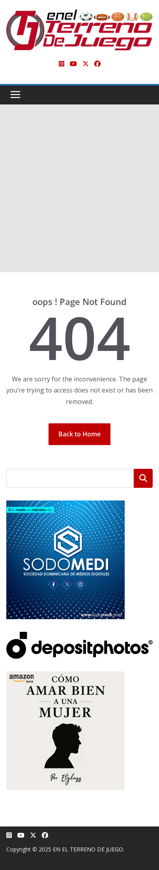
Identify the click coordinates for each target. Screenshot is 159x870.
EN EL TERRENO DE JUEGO (88, 849)
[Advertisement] (79, 188)
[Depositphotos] (79, 637)
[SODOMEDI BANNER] (65, 505)
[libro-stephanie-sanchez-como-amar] (65, 676)
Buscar (143, 478)
